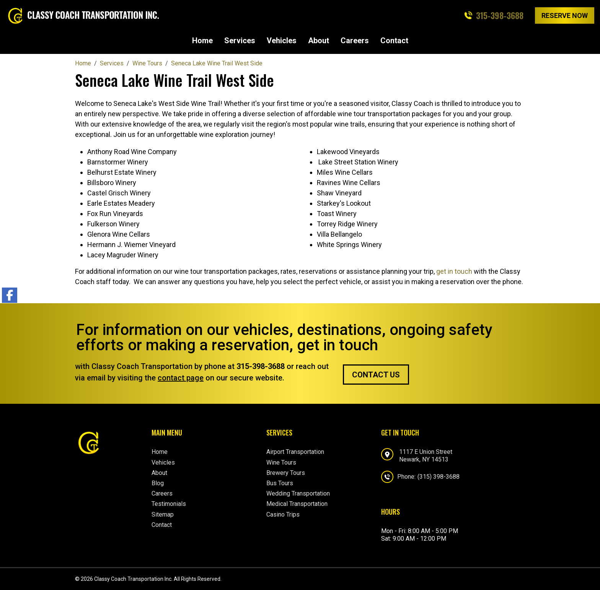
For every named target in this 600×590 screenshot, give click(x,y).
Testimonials (169, 503)
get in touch (454, 271)
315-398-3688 (499, 15)
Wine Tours (281, 462)
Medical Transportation (297, 503)
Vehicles (282, 40)
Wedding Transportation (298, 493)
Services (239, 40)
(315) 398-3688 (438, 476)
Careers (355, 40)
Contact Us (376, 374)
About (318, 40)
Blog (158, 483)
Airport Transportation (295, 451)
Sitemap (163, 514)
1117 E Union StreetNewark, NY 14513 (425, 455)
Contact (394, 40)
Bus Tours (279, 483)
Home (202, 40)
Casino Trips (283, 514)
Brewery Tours (285, 472)
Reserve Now (564, 15)
